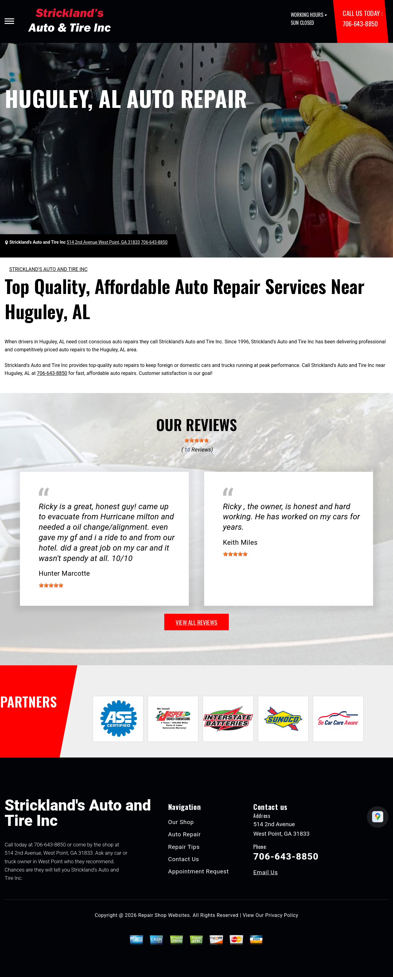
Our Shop (181, 822)
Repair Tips (184, 846)
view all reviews (196, 622)
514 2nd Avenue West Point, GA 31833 (103, 242)
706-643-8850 (360, 23)
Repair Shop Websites (164, 915)
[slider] (196, 440)
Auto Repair (184, 834)
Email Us (265, 872)
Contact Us (183, 859)
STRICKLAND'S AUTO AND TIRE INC (48, 269)
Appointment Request (198, 871)
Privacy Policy (281, 915)
